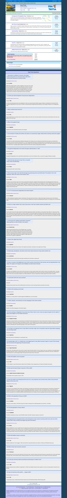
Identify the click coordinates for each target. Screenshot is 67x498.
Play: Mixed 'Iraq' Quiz (56, 13)
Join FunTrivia (15, 3)
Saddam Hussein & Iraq (14, 98)
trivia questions (19, 13)
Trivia (19, 1)
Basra (36, 57)
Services (23, 1)
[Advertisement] (33, 38)
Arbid (36, 56)
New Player (54, 1)
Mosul (36, 53)
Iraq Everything (12, 124)
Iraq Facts (12, 112)
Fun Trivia (9, 1)
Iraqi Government (12, 64)
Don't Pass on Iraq (13, 81)
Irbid (36, 55)
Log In (59, 1)
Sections (15, 1)
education (15, 491)
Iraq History (11, 66)
